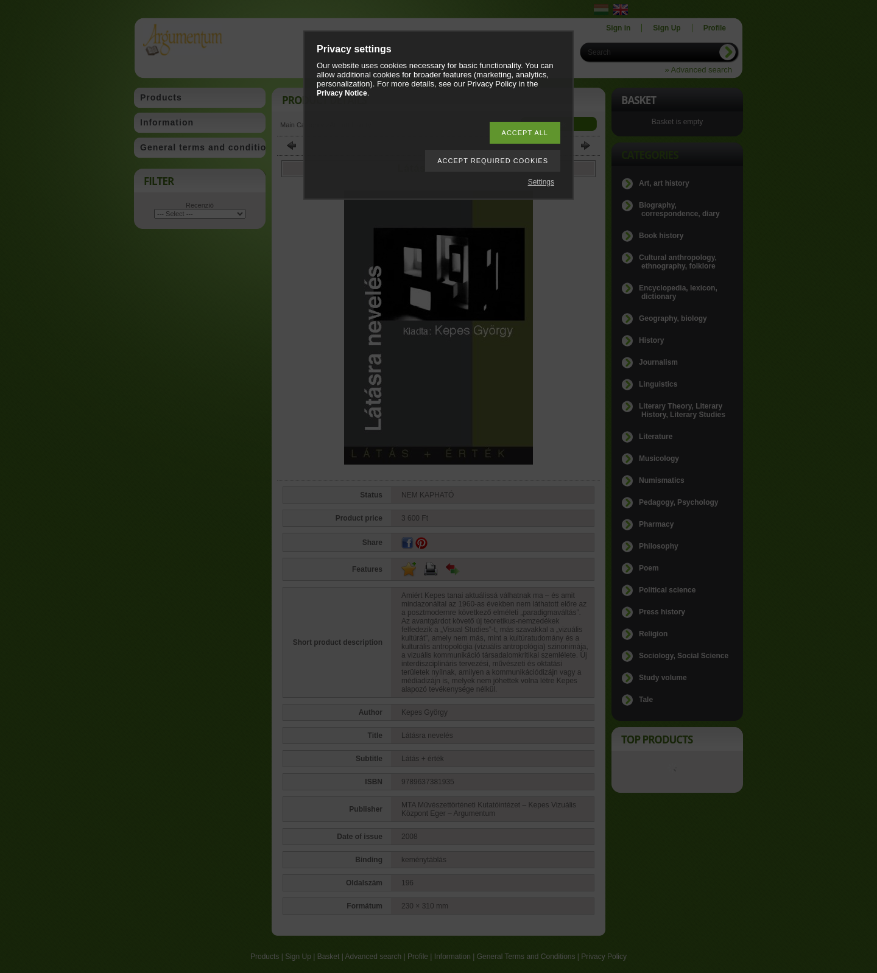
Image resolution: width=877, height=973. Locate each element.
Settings (541, 182)
